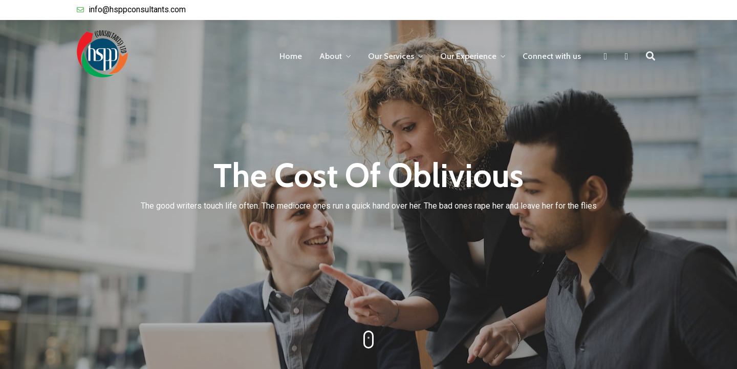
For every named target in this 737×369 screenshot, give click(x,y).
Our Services (391, 56)
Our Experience (468, 56)
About (330, 56)
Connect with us (552, 56)
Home (290, 56)
